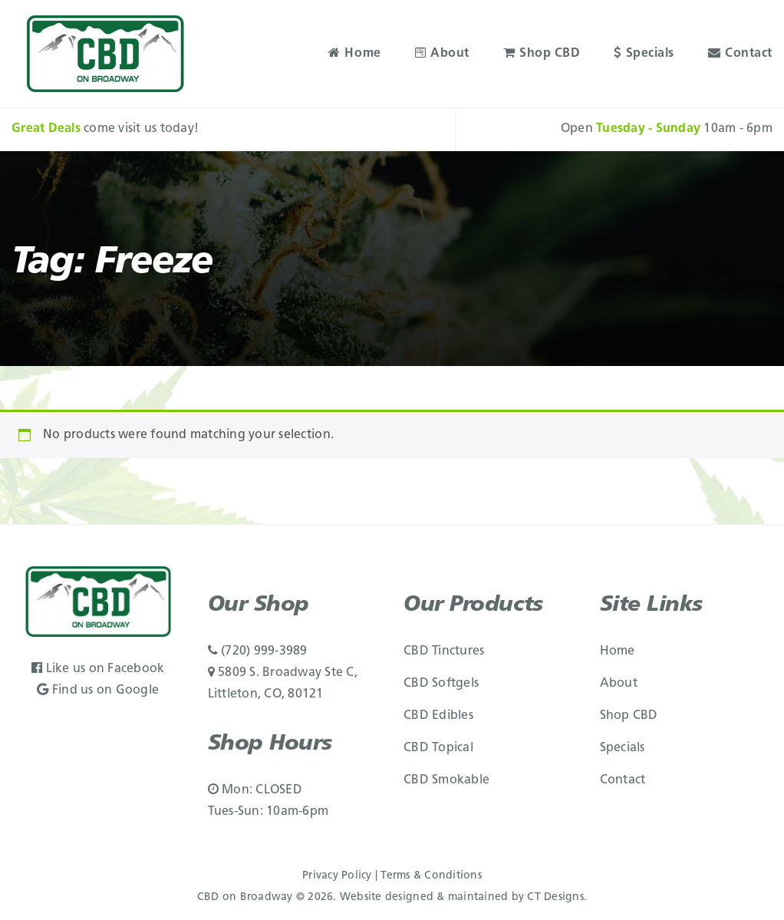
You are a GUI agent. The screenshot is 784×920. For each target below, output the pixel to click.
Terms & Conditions (431, 876)
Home (354, 54)
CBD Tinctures (444, 651)
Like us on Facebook (97, 669)
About (442, 54)
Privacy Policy (337, 876)
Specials (644, 54)
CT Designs (555, 897)
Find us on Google (98, 690)
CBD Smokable (446, 780)
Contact (740, 54)
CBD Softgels (441, 684)
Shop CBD (542, 54)
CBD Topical (438, 748)
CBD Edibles (438, 716)
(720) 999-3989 (258, 651)
